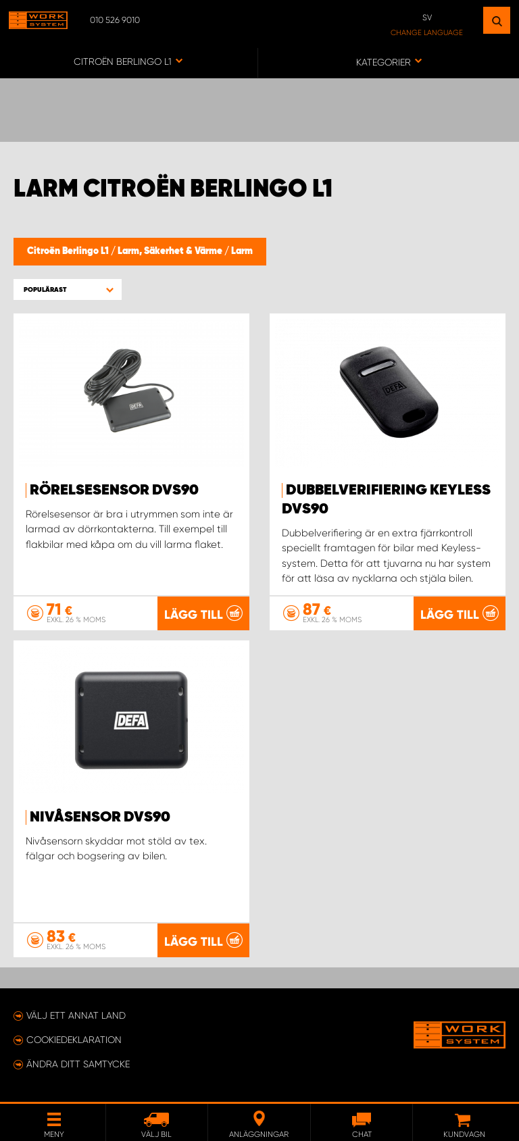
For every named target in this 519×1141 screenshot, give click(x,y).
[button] (68, 289)
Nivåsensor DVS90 (100, 817)
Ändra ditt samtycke (78, 1064)
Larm (242, 251)
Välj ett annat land (76, 1015)
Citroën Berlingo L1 (69, 251)
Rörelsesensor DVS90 (114, 490)
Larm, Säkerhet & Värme (171, 251)
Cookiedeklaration (74, 1039)
